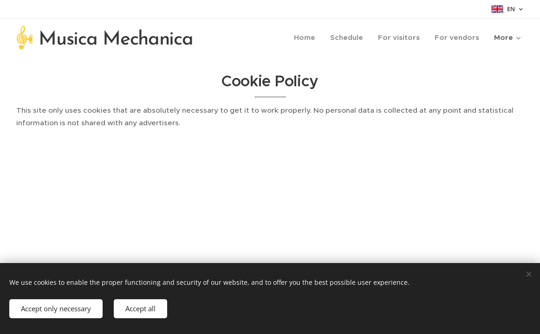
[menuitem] (307, 37)
